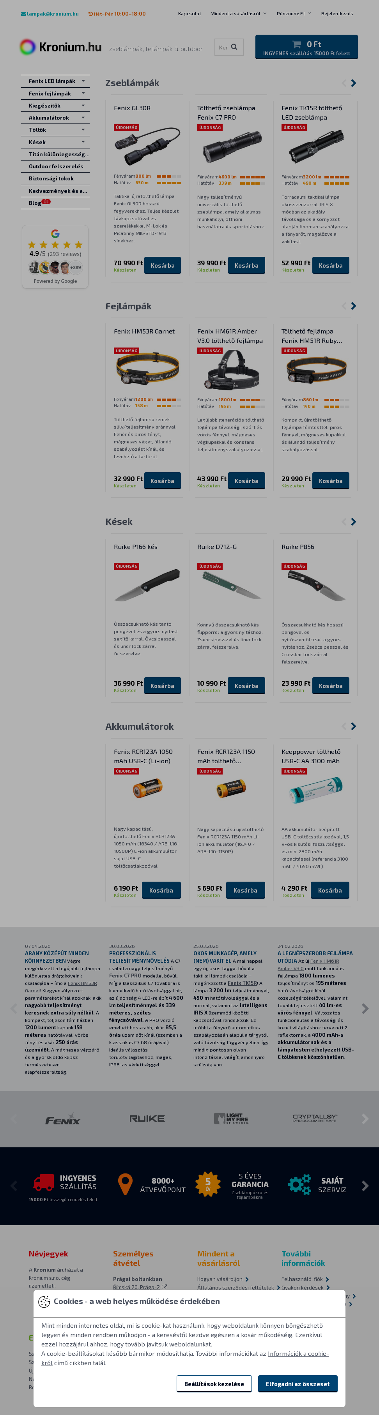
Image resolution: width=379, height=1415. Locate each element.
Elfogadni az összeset (298, 1383)
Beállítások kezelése (214, 1383)
